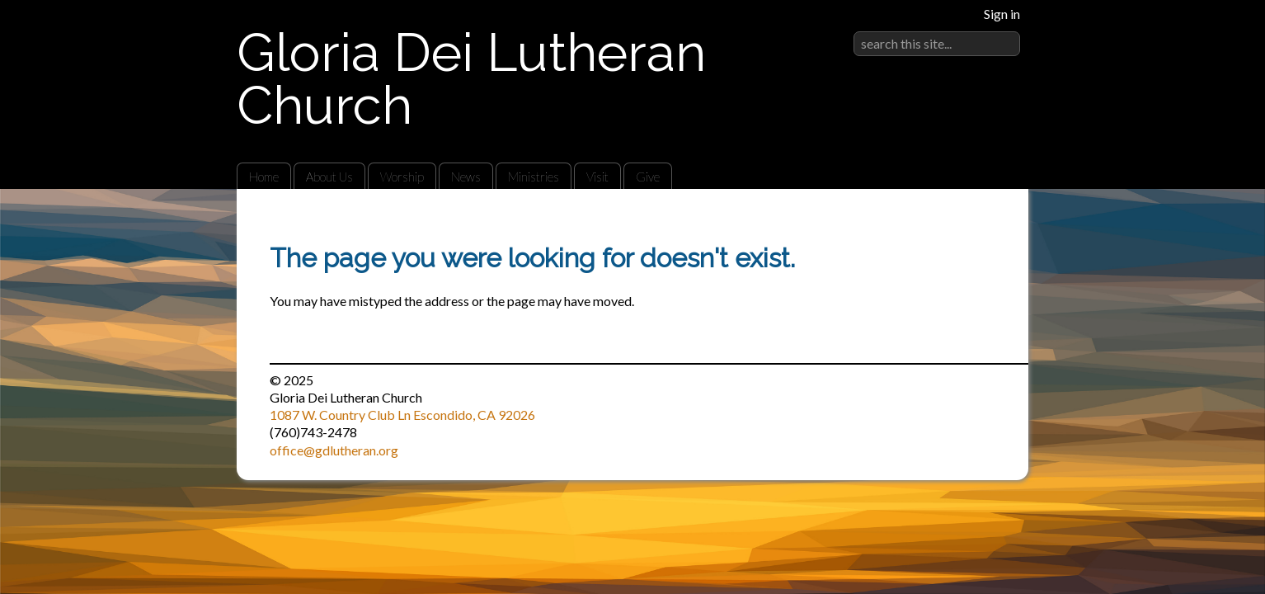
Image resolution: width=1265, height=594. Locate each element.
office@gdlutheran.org (334, 450)
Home (264, 176)
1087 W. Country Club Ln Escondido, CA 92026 (402, 414)
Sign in (1002, 13)
